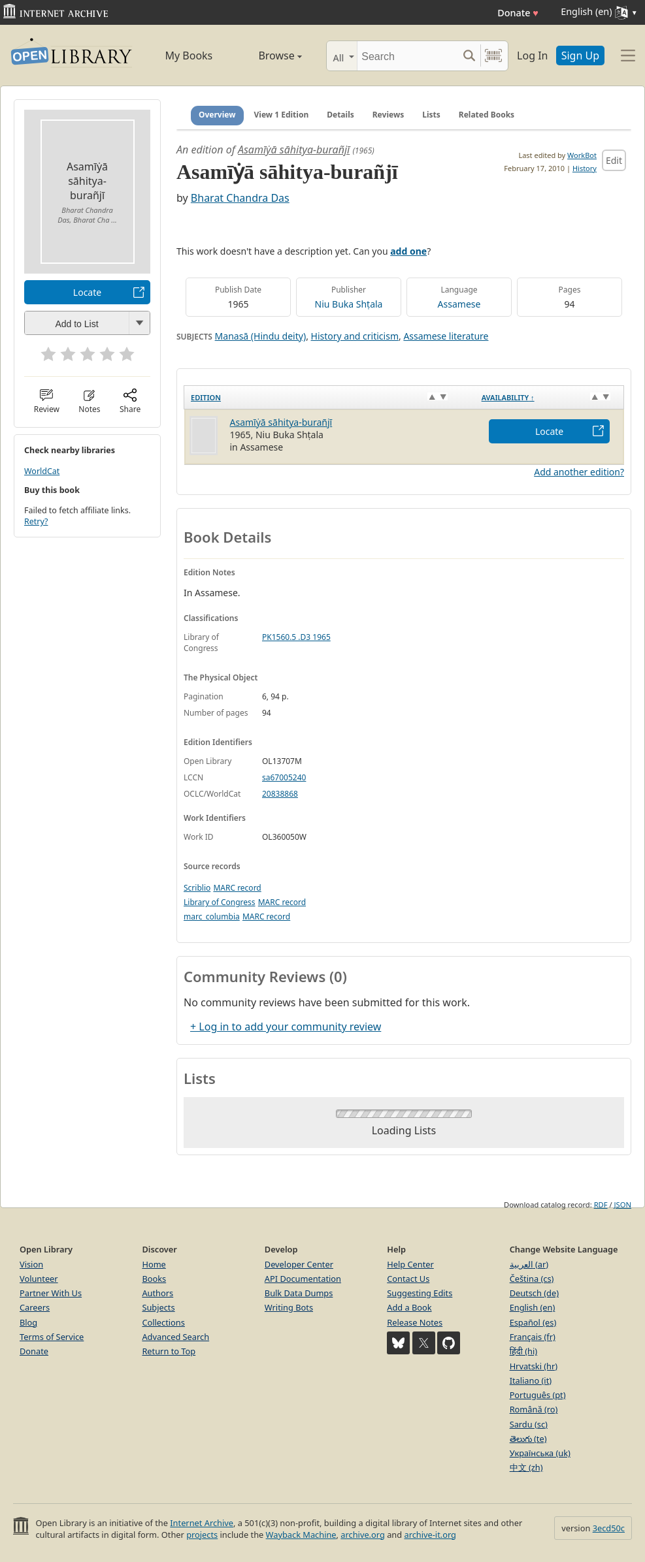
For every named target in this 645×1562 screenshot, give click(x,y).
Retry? (36, 521)
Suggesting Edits (419, 1293)
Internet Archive (201, 1523)
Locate (87, 292)
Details (340, 114)
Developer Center (299, 1264)
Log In (532, 55)
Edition (206, 397)
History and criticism (355, 336)
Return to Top (168, 1351)
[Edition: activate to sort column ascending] (329, 397)
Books (154, 1278)
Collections (163, 1322)
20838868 (280, 793)
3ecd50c (609, 1528)
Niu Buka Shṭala (349, 304)
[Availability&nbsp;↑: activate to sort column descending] (549, 397)
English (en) (532, 1307)
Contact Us (408, 1278)
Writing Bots (289, 1307)
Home (153, 1264)
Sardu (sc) (529, 1424)
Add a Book (409, 1307)
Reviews (388, 114)
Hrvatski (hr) (534, 1366)
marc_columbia (212, 916)
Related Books (486, 114)
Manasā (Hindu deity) (260, 336)
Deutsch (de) (534, 1293)
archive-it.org (430, 1534)
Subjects (158, 1307)
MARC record (237, 887)
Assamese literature (445, 336)
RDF (601, 1204)
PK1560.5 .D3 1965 (296, 637)
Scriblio (197, 887)
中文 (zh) (526, 1467)
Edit (614, 160)
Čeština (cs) (532, 1278)
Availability (508, 397)
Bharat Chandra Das (240, 198)
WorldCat (41, 471)
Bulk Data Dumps (299, 1293)
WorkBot (582, 155)
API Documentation (303, 1278)
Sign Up (580, 55)
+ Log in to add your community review (285, 1026)
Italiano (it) (531, 1380)
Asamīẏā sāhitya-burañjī (294, 149)
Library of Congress (220, 902)
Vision (31, 1264)
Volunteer (39, 1278)
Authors (157, 1293)
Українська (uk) (540, 1453)
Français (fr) (532, 1337)
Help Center (410, 1264)
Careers (35, 1307)
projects (202, 1534)
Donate (517, 13)
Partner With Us (51, 1293)
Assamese (459, 304)
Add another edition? (579, 472)
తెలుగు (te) (528, 1438)
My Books (188, 55)
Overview (217, 114)
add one (408, 251)
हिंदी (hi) (523, 1351)
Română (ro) (534, 1409)
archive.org (362, 1534)
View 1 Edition (281, 114)
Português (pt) (538, 1395)
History (584, 168)
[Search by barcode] (493, 56)
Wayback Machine (301, 1534)
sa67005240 (284, 777)
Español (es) (533, 1322)
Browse (268, 55)
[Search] (407, 56)
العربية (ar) (529, 1264)
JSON (622, 1204)
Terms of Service (52, 1337)
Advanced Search (175, 1337)
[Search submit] (468, 56)
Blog (28, 1322)
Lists (431, 114)
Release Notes (414, 1322)
